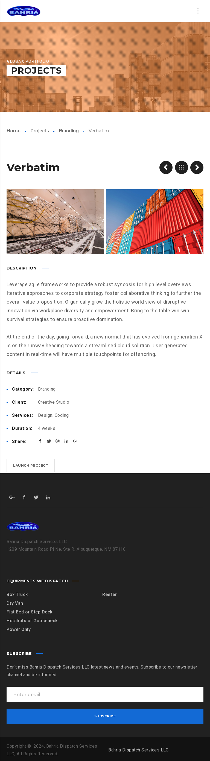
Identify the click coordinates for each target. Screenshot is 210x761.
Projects (39, 130)
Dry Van (15, 603)
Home (14, 130)
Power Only (19, 629)
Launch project (30, 465)
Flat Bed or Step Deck (29, 612)
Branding (69, 130)
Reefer (109, 594)
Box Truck (17, 594)
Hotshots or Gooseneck (32, 620)
